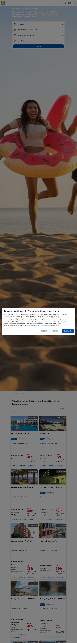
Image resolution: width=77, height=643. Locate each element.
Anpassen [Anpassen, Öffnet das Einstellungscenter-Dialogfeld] (55, 331)
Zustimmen (68, 331)
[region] (38, 321)
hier (59, 325)
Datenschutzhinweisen (33, 325)
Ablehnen (44, 331)
